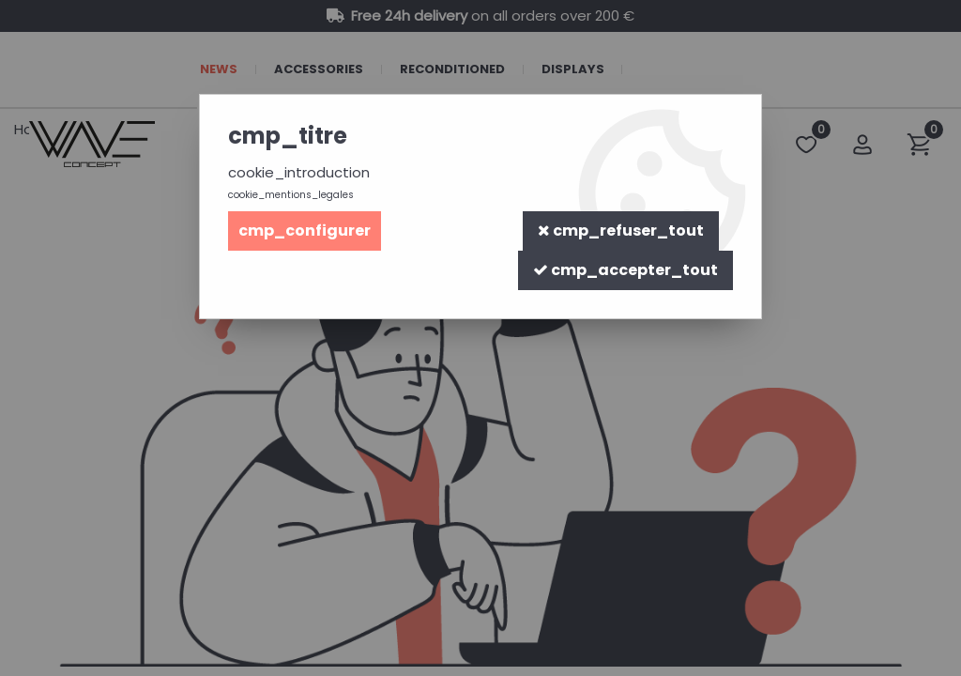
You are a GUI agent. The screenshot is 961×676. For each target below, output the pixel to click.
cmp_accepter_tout (625, 270)
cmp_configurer (304, 230)
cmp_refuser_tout (621, 230)
